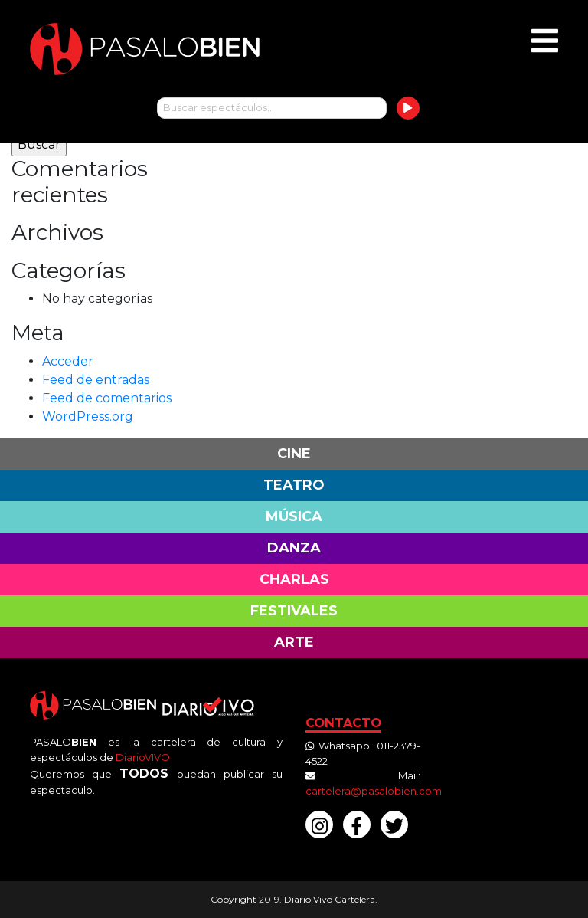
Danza (294, 547)
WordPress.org (87, 416)
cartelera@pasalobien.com (373, 791)
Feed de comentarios (107, 398)
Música (294, 516)
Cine (294, 453)
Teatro (294, 485)
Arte (294, 642)
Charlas (294, 579)
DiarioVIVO (143, 757)
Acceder (67, 361)
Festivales (294, 610)
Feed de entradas (95, 379)
